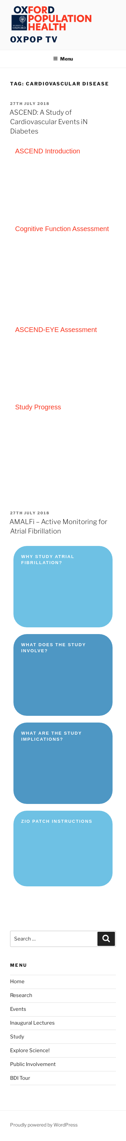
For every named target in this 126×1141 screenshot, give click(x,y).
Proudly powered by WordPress (44, 1125)
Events (18, 1009)
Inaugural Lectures (32, 1023)
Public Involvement (33, 1064)
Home (17, 982)
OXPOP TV (34, 39)
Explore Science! (30, 1050)
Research (21, 995)
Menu (63, 59)
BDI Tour (20, 1078)
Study (17, 1037)
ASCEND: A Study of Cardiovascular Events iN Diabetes (48, 121)
